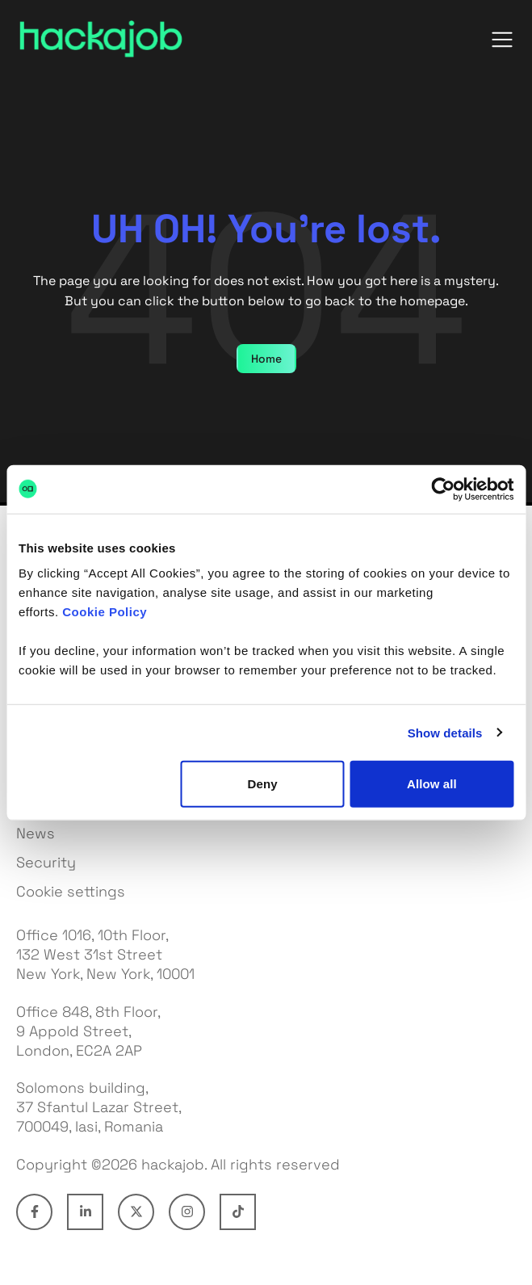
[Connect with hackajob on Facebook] (34, 1212)
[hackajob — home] (101, 39)
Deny (263, 784)
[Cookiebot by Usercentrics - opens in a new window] (442, 489)
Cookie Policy (104, 612)
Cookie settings (70, 891)
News (35, 833)
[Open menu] (502, 39)
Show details (445, 732)
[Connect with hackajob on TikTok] (238, 1212)
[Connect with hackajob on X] (136, 1212)
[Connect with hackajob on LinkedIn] (85, 1212)
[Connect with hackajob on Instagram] (187, 1212)
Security (46, 862)
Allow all (432, 784)
